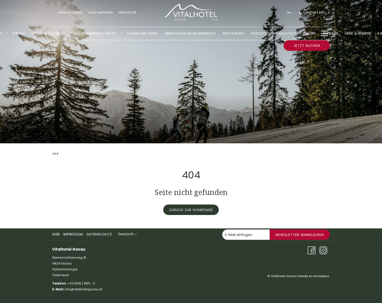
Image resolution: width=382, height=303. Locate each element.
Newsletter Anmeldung (300, 234)
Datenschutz (99, 234)
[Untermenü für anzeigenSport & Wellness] (70, 33)
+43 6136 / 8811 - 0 (314, 12)
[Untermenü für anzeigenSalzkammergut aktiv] (121, 33)
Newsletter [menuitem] (129, 12)
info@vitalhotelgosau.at (84, 289)
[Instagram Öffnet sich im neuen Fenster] (323, 250)
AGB (56, 234)
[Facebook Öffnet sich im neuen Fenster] (311, 250)
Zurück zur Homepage (191, 209)
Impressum (73, 234)
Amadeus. (322, 276)
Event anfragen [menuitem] (100, 12)
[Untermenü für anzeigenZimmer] (7, 33)
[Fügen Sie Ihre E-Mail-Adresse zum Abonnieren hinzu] (246, 234)
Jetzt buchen (307, 45)
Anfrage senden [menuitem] (70, 12)
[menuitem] (18, 33)
